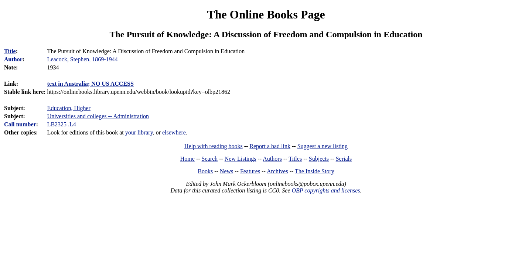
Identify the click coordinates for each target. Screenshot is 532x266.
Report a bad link (269, 146)
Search (210, 159)
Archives (277, 171)
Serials (344, 159)
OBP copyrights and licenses (325, 190)
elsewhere (174, 132)
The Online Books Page (266, 14)
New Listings (240, 159)
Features (250, 171)
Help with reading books (213, 146)
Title (10, 51)
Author (13, 59)
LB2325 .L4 (61, 124)
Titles (295, 159)
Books (205, 171)
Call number (20, 124)
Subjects (319, 159)
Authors (272, 159)
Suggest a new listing (322, 146)
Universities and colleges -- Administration (98, 116)
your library (139, 132)
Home (187, 159)
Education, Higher (69, 108)
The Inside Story (314, 171)
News (226, 171)
